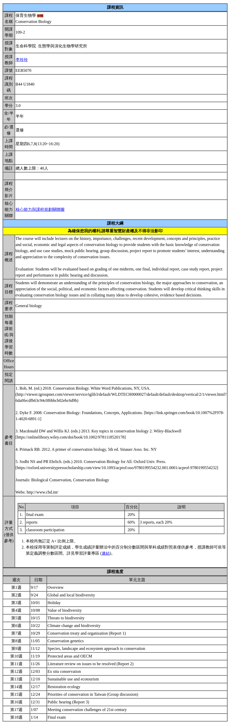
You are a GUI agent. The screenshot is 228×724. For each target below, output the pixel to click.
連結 (106, 553)
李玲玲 (22, 60)
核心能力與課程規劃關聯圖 (40, 209)
